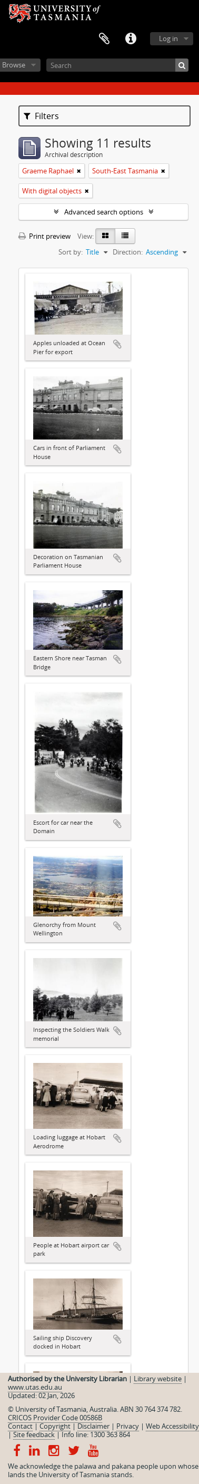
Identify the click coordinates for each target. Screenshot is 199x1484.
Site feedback (34, 1434)
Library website (158, 1378)
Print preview (44, 236)
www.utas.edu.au (35, 1387)
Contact (20, 1426)
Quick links (130, 39)
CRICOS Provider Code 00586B (55, 1417)
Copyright (55, 1426)
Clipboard (104, 39)
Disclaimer (93, 1426)
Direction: (128, 252)
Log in (168, 38)
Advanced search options (103, 212)
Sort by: (70, 252)
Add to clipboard (117, 344)
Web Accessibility (172, 1426)
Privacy (127, 1426)
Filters (41, 116)
